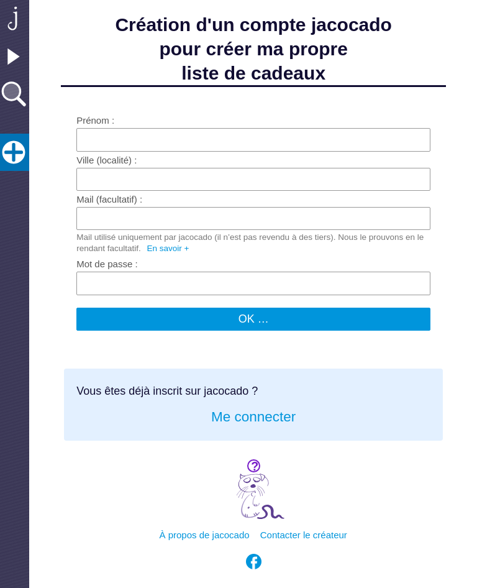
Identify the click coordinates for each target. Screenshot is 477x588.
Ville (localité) (104, 160)
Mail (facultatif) (106, 199)
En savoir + (168, 248)
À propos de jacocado (205, 535)
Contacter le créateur (303, 535)
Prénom (92, 120)
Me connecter (253, 417)
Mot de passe (104, 264)
